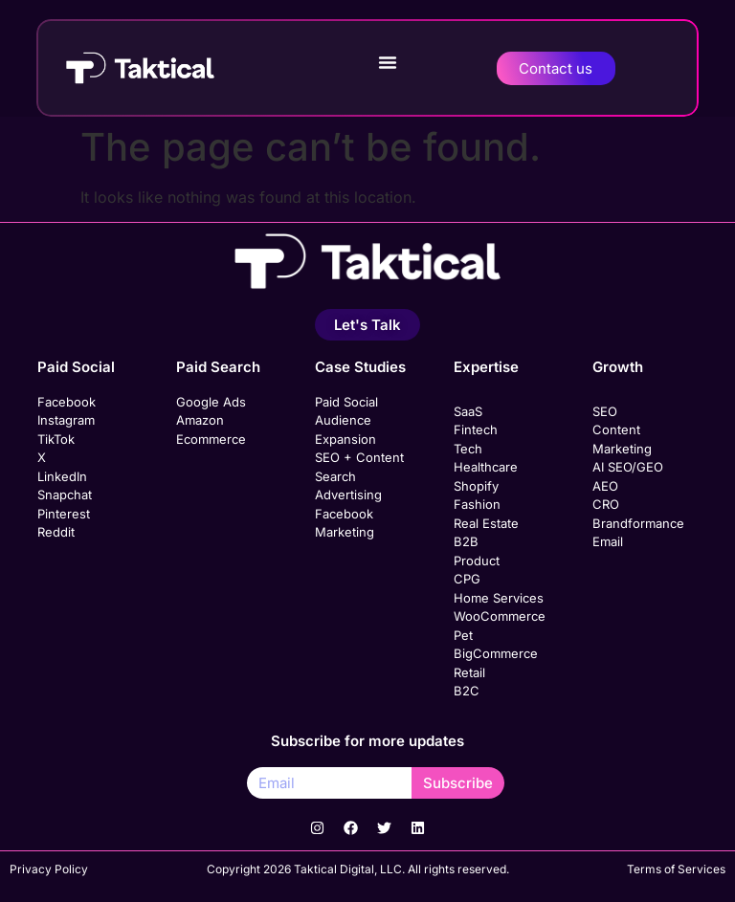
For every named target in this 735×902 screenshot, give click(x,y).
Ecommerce (211, 439)
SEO (604, 411)
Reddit (56, 531)
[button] (387, 62)
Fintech (476, 429)
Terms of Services (676, 869)
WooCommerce (500, 616)
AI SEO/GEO (627, 466)
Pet (463, 635)
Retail (469, 672)
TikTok (56, 439)
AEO (605, 486)
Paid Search (218, 367)
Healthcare (486, 466)
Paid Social (76, 367)
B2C (466, 690)
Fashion (477, 504)
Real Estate (486, 523)
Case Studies (360, 367)
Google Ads (211, 401)
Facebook (66, 401)
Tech (468, 448)
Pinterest (63, 513)
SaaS (468, 411)
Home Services (499, 597)
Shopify (476, 486)
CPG (467, 578)
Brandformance (638, 523)
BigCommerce (496, 653)
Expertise (486, 367)
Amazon (200, 420)
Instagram (66, 420)
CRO (605, 504)
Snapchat (64, 494)
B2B (466, 541)
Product (477, 560)
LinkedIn (62, 476)
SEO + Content (359, 457)
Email (607, 541)
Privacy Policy (49, 869)
